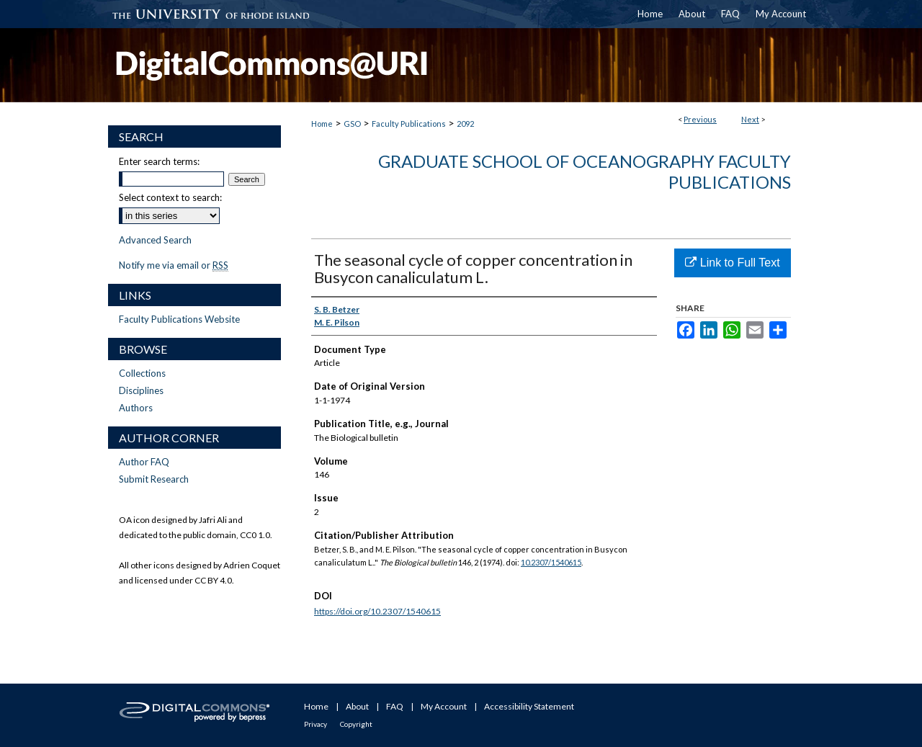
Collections (142, 373)
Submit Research (154, 479)
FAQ (394, 706)
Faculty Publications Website (179, 319)
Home (322, 123)
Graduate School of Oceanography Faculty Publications (584, 171)
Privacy (315, 724)
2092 (465, 123)
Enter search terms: (159, 161)
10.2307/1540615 (551, 562)
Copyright (356, 724)
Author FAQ (144, 462)
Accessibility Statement (529, 706)
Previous (700, 119)
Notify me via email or (173, 265)
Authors (136, 407)
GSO (352, 123)
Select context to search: (170, 197)
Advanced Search (155, 240)
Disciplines (141, 390)
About (357, 706)
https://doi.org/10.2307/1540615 (377, 611)
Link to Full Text (732, 262)
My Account (444, 706)
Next (750, 119)
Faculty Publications (409, 123)
